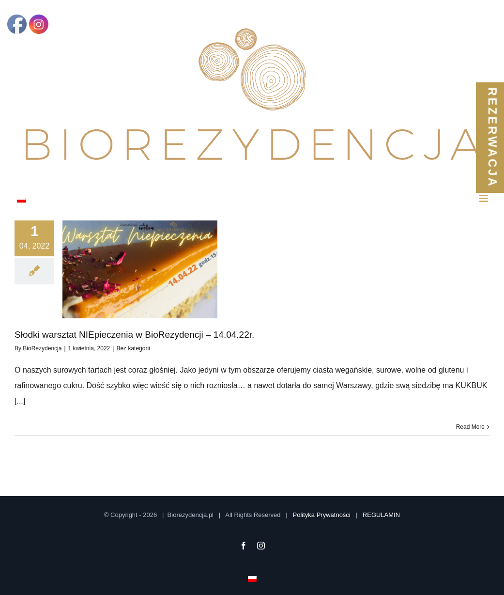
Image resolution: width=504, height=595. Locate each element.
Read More (470, 426)
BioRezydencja (42, 348)
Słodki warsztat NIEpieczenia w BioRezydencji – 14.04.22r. (134, 334)
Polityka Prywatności (322, 514)
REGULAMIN (381, 514)
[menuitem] (21, 198)
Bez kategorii (133, 348)
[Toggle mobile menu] (484, 198)
